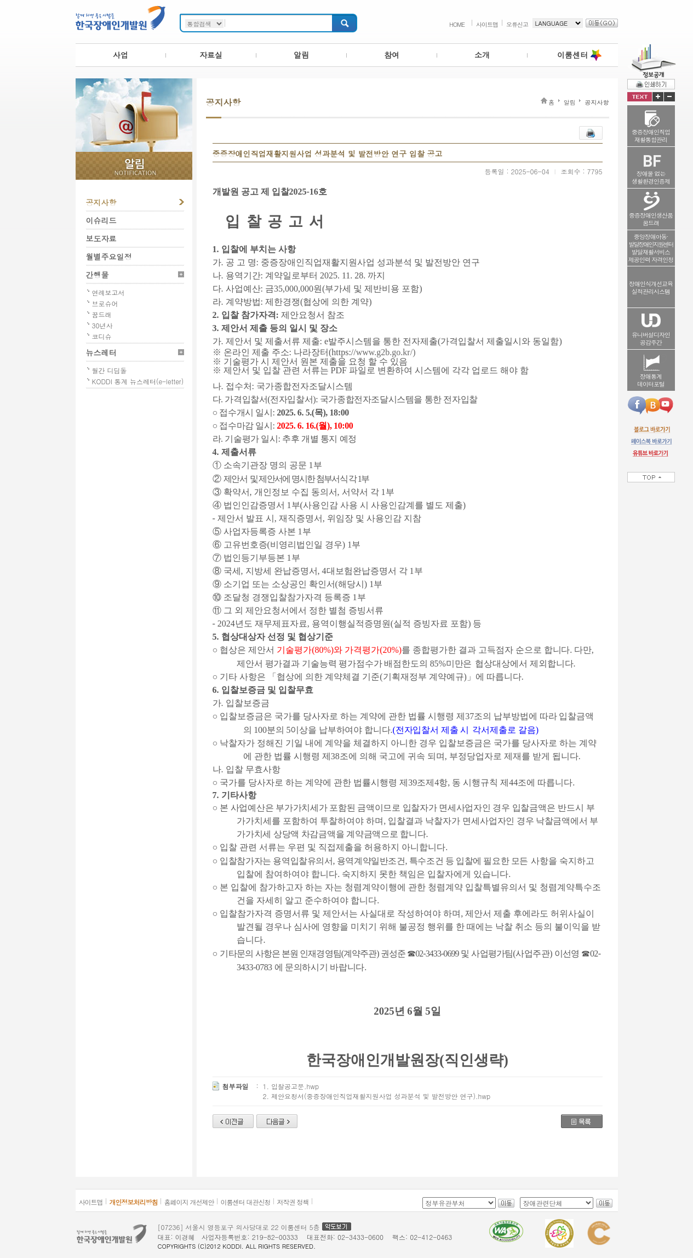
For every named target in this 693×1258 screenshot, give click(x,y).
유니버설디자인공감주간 (651, 338)
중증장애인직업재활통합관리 (651, 136)
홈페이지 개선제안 (189, 1201)
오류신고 (517, 24)
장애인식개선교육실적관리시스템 (651, 287)
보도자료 (101, 238)
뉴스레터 (101, 352)
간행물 (97, 274)
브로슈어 (105, 303)
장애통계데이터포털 (651, 380)
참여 (391, 54)
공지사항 (101, 202)
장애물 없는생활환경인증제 (651, 177)
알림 (301, 54)
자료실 (210, 54)
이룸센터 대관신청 (246, 1201)
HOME (457, 24)
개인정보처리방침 (134, 1201)
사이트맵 (487, 24)
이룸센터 (572, 54)
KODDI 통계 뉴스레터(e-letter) (138, 381)
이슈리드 (101, 220)
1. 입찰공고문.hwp (291, 1086)
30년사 (102, 325)
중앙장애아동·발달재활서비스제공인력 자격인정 (651, 248)
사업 (120, 54)
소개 (482, 54)
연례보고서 (108, 292)
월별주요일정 (109, 256)
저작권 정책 (293, 1201)
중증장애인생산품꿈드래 (651, 219)
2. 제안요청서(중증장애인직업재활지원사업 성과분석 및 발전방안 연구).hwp (377, 1096)
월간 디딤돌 (109, 370)
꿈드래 (102, 314)
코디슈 (102, 336)
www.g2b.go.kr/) (386, 352)
